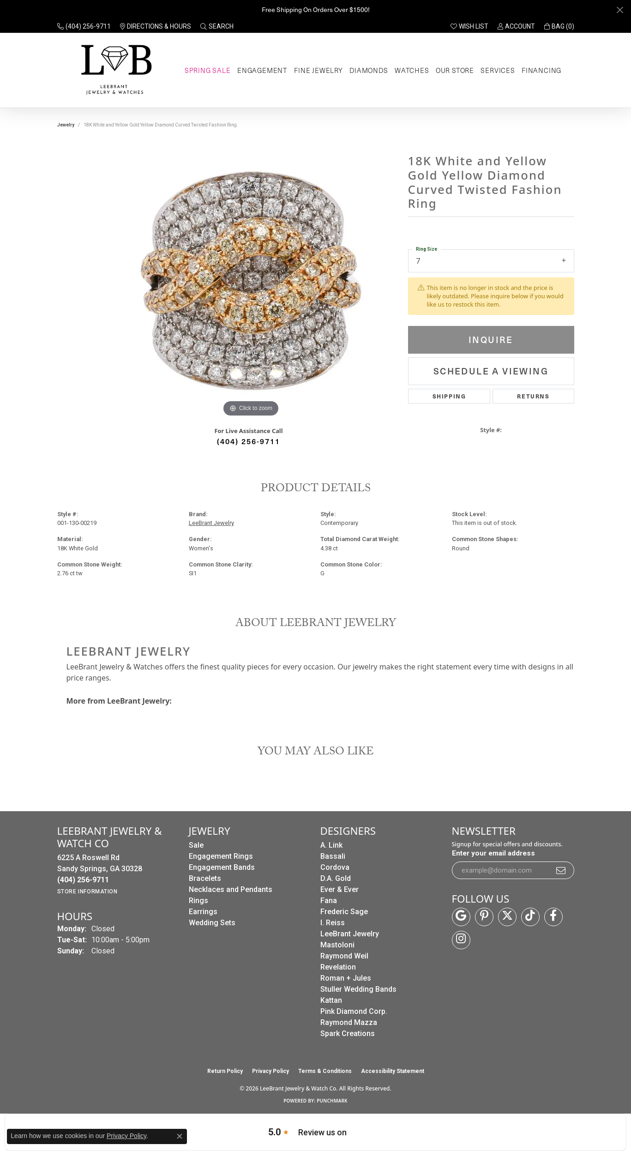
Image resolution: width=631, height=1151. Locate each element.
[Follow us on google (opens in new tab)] (461, 917)
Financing (541, 70)
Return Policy (225, 1071)
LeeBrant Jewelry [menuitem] (349, 933)
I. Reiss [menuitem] (332, 922)
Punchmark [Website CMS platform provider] (332, 1100)
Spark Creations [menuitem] (347, 1033)
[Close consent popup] (179, 1136)
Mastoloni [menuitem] (337, 944)
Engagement (262, 70)
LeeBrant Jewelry (211, 522)
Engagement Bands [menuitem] (222, 867)
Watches (412, 70)
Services (498, 70)
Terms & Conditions (325, 1071)
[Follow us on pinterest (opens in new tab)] (484, 917)
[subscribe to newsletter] (561, 870)
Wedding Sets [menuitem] (212, 922)
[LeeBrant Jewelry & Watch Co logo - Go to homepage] (115, 70)
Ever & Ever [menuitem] (339, 889)
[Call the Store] (83, 879)
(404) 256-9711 (248, 440)
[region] (251, 280)
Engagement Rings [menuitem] (221, 856)
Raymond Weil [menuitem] (344, 956)
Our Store (455, 70)
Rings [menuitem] (198, 900)
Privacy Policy (270, 1071)
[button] (217, 26)
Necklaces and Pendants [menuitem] (230, 889)
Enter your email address (493, 853)
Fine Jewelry (318, 70)
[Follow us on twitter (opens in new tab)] (507, 917)
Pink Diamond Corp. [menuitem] (353, 1011)
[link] (84, 26)
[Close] (619, 10)
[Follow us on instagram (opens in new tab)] (461, 940)
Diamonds (368, 70)
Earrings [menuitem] (203, 911)
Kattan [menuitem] (331, 1000)
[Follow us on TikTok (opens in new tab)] (530, 917)
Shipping (449, 396)
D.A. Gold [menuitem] (335, 878)
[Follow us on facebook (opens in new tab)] (553, 917)
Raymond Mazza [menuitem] (348, 1022)
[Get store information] (87, 891)
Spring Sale (208, 70)
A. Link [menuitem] (331, 845)
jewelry (65, 124)
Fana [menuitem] (328, 900)
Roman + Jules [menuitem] (345, 978)
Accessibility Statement (392, 1071)
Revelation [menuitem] (338, 967)
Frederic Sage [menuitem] (344, 911)
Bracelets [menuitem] (205, 878)
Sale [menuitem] (196, 845)
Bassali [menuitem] (332, 856)
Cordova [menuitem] (334, 867)
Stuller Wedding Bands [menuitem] (358, 989)
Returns (533, 396)
